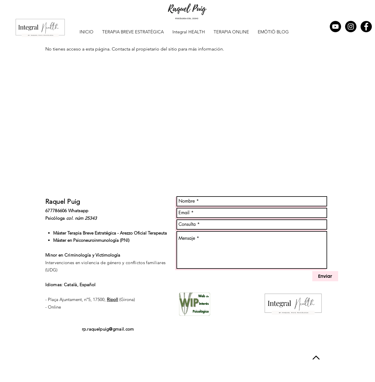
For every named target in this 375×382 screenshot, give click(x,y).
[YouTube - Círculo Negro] (335, 26)
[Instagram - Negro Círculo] (350, 26)
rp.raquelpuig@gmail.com (108, 329)
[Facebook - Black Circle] (366, 26)
